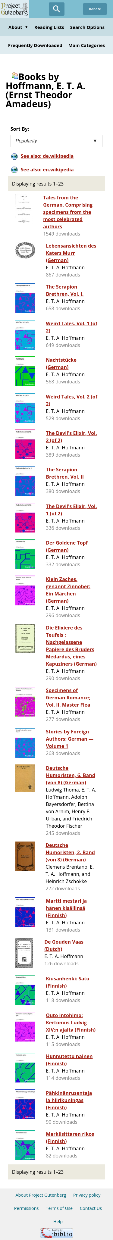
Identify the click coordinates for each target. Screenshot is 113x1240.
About (18, 27)
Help (58, 1221)
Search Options (87, 27)
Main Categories (86, 45)
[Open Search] (56, 9)
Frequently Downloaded (35, 45)
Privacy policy (87, 1195)
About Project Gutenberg (40, 1195)
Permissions (26, 1208)
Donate (95, 9)
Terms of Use (59, 1208)
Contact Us (91, 1208)
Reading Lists (49, 27)
